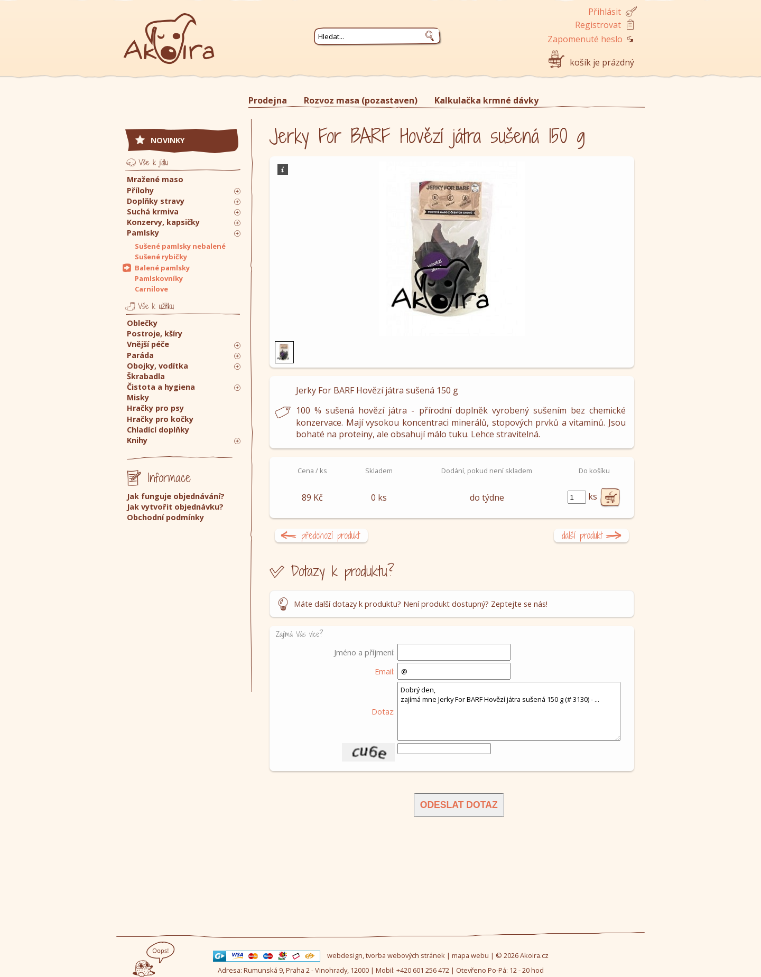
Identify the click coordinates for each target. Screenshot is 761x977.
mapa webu (470, 955)
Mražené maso (155, 179)
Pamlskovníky (159, 278)
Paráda (140, 355)
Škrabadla (146, 376)
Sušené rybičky (161, 256)
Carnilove (151, 289)
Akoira (169, 33)
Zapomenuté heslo (585, 39)
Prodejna (267, 100)
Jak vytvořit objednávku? (175, 507)
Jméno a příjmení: (364, 652)
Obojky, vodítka (157, 366)
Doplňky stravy (155, 201)
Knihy (137, 440)
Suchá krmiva (153, 211)
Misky (138, 397)
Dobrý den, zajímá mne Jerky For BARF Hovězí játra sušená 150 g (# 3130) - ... (508, 711)
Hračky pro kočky (160, 419)
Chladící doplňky (158, 430)
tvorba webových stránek (405, 955)
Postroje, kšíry (154, 333)
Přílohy (140, 190)
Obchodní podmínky (165, 517)
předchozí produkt (330, 535)
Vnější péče (148, 344)
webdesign (345, 955)
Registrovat (598, 25)
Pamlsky (143, 233)
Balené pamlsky (162, 268)
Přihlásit (604, 11)
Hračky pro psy (155, 408)
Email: (385, 671)
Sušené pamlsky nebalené (180, 246)
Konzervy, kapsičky (163, 222)
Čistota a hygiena (161, 387)
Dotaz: (383, 711)
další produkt (582, 535)
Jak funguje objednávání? (176, 496)
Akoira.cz (534, 955)
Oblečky (142, 323)
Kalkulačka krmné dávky (486, 100)
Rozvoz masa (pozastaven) (360, 100)
